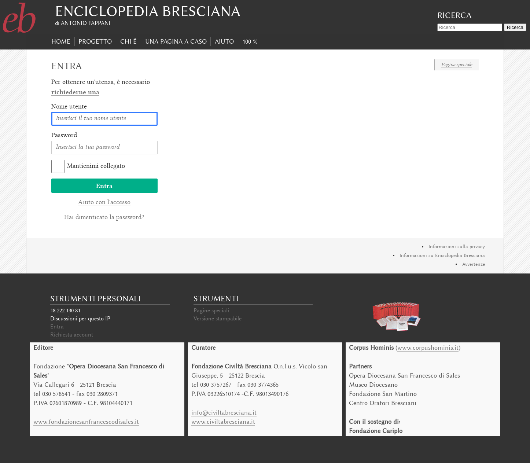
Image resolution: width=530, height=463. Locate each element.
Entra (57, 326)
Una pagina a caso (176, 41)
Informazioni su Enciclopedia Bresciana (442, 255)
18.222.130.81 (65, 310)
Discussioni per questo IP (80, 318)
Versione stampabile (218, 318)
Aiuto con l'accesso (104, 203)
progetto (95, 41)
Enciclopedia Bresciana (147, 11)
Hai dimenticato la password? (104, 218)
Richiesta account (71, 334)
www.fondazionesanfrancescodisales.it (86, 421)
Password (64, 136)
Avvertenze (473, 264)
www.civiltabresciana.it (223, 421)
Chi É (128, 41)
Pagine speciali (211, 310)
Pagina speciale (456, 64)
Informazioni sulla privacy (456, 246)
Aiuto (224, 41)
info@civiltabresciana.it (224, 412)
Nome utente (69, 107)
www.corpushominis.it (428, 347)
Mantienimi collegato (96, 166)
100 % (249, 41)
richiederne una (75, 91)
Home (60, 41)
